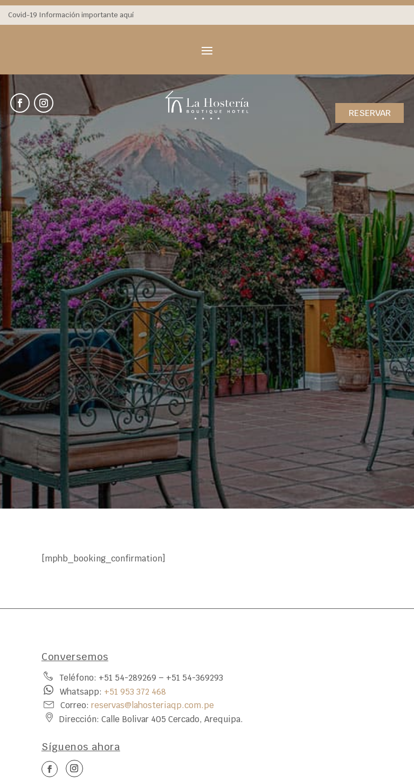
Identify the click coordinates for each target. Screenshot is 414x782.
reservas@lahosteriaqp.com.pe (152, 705)
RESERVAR (370, 113)
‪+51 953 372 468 (135, 692)
